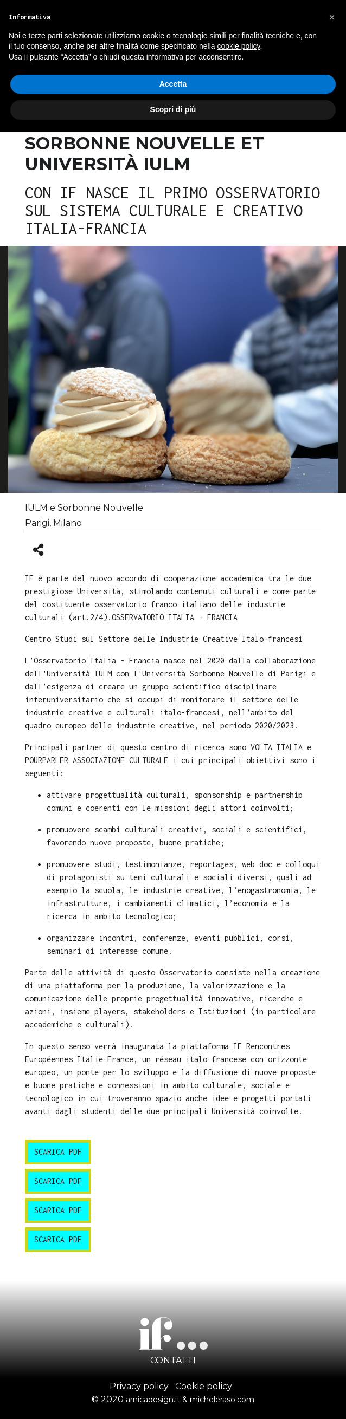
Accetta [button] (173, 84)
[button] (332, 17)
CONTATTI (173, 1360)
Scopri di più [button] (173, 109)
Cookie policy (203, 1386)
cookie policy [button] (238, 46)
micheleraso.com (222, 1399)
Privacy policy (139, 1386)
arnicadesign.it (153, 1399)
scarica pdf (58, 1151)
